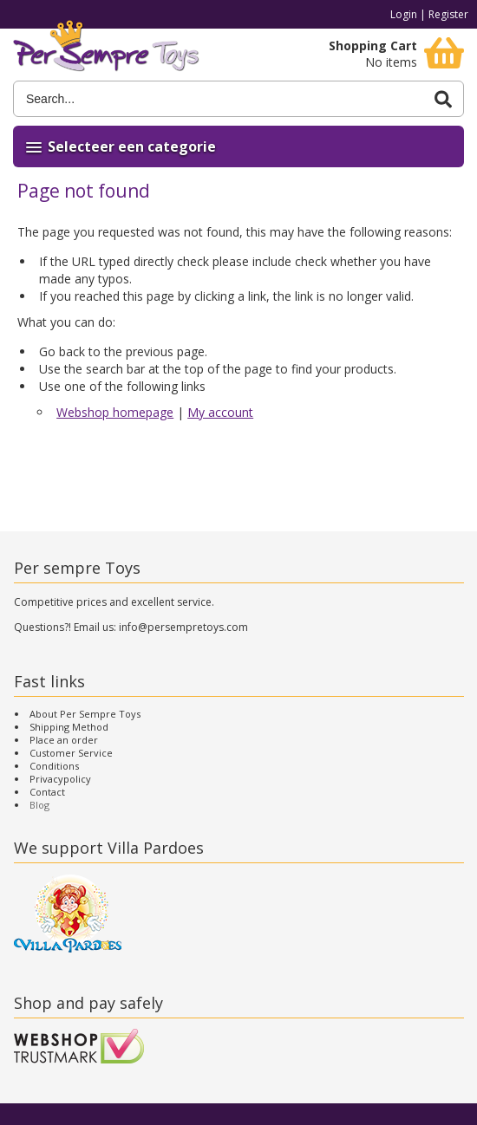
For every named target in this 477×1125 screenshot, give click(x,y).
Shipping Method (68, 726)
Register (448, 14)
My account (220, 412)
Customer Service (71, 752)
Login (403, 14)
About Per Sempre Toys (84, 713)
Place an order (63, 739)
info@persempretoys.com (183, 627)
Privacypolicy (60, 778)
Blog (39, 804)
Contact (47, 791)
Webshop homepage (114, 412)
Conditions (54, 765)
